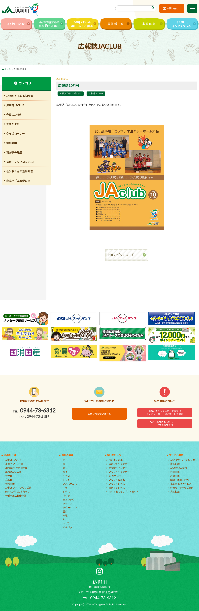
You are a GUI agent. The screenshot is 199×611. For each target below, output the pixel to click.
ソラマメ (67, 503)
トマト (66, 479)
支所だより (13, 124)
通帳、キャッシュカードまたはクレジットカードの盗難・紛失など (164, 412)
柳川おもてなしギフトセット (124, 491)
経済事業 (175, 475)
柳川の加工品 (114, 455)
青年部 (8, 475)
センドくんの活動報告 (19, 171)
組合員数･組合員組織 (16, 467)
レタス (66, 491)
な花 (65, 515)
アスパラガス (70, 483)
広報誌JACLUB (96, 93)
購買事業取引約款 (179, 479)
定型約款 (175, 463)
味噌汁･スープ (116, 475)
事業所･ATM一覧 (14, 463)
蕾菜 (65, 511)
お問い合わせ (174, 8)
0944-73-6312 (38, 410)
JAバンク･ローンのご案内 (183, 459)
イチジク (67, 527)
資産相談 (175, 491)
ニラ (65, 487)
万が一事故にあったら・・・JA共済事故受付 (165, 423)
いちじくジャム (117, 483)
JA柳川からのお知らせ (71, 93)
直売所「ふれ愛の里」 (19, 180)
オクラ (66, 495)
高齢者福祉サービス (180, 483)
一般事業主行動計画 (15, 495)
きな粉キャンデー (118, 467)
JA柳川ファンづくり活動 (18, 487)
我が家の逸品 (14, 152)
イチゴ (66, 475)
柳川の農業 (67, 455)
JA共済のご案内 (178, 467)
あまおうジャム (117, 487)
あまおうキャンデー (119, 463)
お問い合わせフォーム (99, 413)
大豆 (65, 467)
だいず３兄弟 (116, 459)
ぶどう (66, 523)
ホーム (7, 69)
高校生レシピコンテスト (20, 161)
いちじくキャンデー (119, 471)
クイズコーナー (15, 133)
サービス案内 (176, 455)
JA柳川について (13, 459)
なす (65, 471)
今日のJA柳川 (14, 114)
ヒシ (65, 519)
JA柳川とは (10, 455)
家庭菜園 (11, 143)
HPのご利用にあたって (17, 491)
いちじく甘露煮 (117, 479)
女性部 (8, 479)
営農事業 (175, 471)
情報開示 (10, 483)
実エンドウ (68, 499)
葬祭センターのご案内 (182, 487)
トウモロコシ (70, 507)
